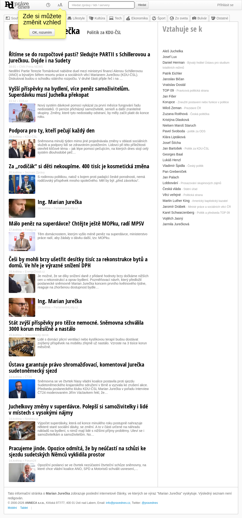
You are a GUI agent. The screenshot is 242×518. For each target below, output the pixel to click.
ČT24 (28, 377)
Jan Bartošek (172, 148)
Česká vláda (172, 189)
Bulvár (199, 18)
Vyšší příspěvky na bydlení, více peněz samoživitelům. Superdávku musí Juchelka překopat (69, 91)
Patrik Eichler (172, 73)
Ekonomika (137, 18)
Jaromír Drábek (174, 206)
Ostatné (219, 18)
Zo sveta (178, 18)
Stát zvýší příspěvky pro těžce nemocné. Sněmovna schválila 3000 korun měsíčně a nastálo (76, 325)
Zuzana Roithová (175, 114)
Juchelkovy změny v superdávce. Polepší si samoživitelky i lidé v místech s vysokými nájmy (78, 409)
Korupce (169, 102)
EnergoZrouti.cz (35, 271)
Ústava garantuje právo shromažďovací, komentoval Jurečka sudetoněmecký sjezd (76, 367)
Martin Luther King (176, 201)
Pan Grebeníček (174, 171)
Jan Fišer (169, 96)
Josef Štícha (172, 143)
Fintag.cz (30, 229)
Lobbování (170, 183)
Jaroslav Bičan (173, 79)
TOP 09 (168, 90)
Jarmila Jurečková (176, 224)
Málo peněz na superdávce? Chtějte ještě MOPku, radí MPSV (76, 223)
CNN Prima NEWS (31, 66)
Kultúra (97, 18)
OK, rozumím (42, 32)
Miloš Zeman (172, 108)
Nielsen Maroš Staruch (179, 125)
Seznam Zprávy (35, 172)
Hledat (142, 5)
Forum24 (30, 460)
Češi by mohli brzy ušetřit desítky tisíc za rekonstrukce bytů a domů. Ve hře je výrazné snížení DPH (78, 262)
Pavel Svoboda (174, 131)
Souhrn (13, 18)
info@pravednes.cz (118, 503)
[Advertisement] (198, 257)
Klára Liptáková (174, 137)
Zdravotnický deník (37, 335)
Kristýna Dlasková (176, 120)
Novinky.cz (31, 419)
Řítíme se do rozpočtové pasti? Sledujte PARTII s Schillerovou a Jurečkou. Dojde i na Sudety (79, 57)
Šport (158, 18)
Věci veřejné (172, 195)
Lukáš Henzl (172, 160)
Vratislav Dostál (174, 85)
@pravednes (150, 503)
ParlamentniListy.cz (66, 208)
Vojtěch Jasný (173, 218)
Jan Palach (171, 177)
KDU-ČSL (31, 136)
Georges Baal (173, 154)
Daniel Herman (174, 62)
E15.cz (23, 101)
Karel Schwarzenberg (178, 212)
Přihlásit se (225, 5)
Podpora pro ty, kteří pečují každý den (52, 130)
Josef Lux (170, 57)
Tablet (24, 507)
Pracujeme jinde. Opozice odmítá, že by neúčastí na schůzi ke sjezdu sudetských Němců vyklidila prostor (77, 451)
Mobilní (12, 507)
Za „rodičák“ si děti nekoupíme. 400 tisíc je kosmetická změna (79, 166)
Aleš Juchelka (173, 51)
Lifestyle (76, 18)
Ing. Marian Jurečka (60, 202)
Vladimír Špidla (174, 166)
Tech (115, 18)
